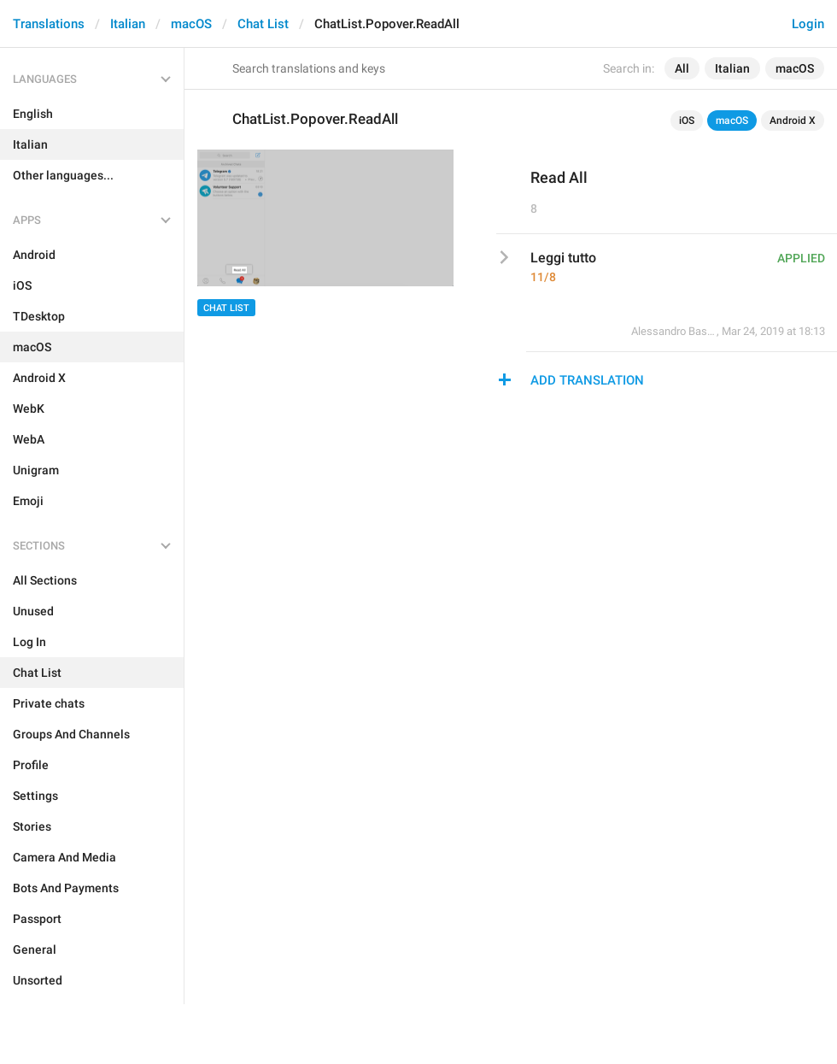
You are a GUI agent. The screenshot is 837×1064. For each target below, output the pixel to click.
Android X (793, 120)
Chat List (263, 24)
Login (808, 24)
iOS (686, 120)
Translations (49, 24)
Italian (127, 24)
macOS (191, 24)
